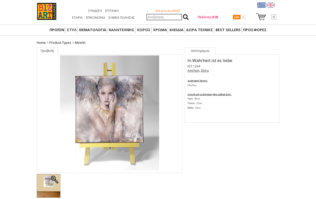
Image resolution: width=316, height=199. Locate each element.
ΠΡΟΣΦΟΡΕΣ (255, 29)
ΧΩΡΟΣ (144, 29)
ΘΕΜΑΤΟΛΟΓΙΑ (92, 29)
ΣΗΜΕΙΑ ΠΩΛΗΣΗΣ (122, 17)
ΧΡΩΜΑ (160, 29)
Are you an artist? (167, 11)
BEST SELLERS (228, 29)
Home (41, 42)
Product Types (60, 42)
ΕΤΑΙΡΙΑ (77, 17)
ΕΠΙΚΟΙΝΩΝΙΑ (95, 17)
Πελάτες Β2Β (208, 17)
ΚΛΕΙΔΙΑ (176, 29)
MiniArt (80, 42)
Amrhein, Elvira (198, 70)
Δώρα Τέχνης (199, 29)
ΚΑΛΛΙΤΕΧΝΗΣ (121, 29)
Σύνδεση (95, 11)
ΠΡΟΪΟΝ (57, 29)
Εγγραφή (112, 11)
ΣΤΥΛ (71, 29)
